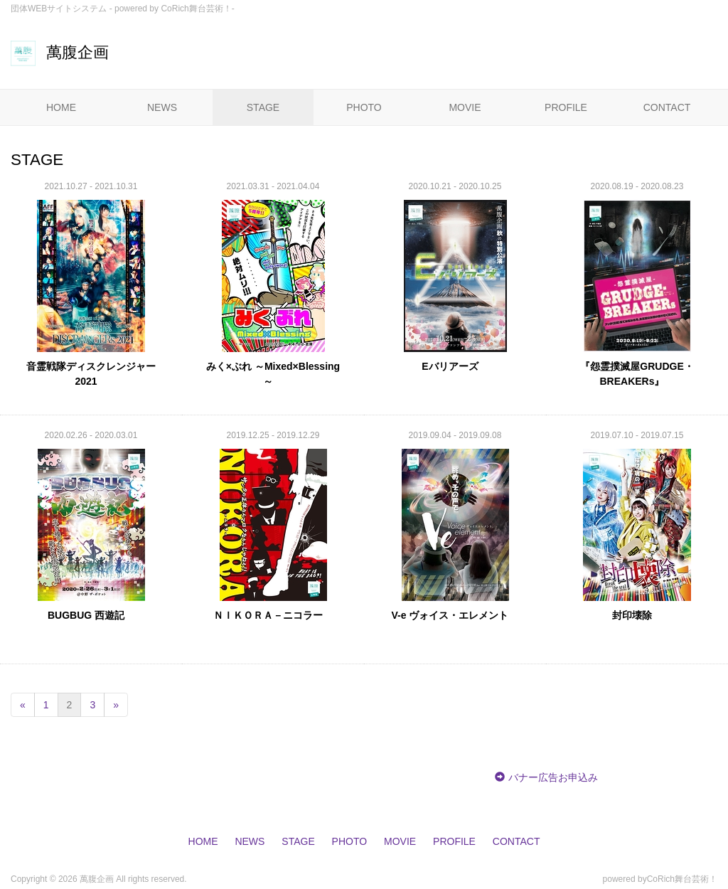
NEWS (162, 107)
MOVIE (465, 107)
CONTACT (667, 107)
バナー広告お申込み (553, 777)
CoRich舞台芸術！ (682, 879)
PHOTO (364, 107)
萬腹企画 (60, 52)
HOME (61, 107)
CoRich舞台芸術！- (197, 9)
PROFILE (566, 107)
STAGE (263, 107)
